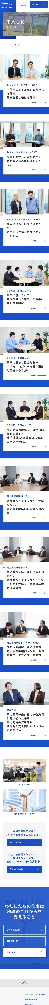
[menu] (24, 4)
